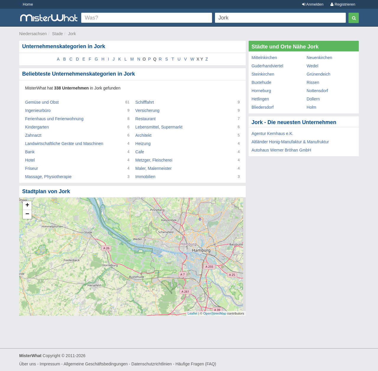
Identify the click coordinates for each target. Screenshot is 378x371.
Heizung (142, 143)
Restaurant (145, 118)
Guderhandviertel (267, 66)
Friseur (31, 168)
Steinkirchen (263, 74)
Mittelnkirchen (264, 57)
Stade (57, 33)
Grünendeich (318, 74)
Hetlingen (260, 99)
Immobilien (145, 176)
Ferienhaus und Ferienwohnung (54, 118)
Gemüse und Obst (42, 102)
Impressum (50, 364)
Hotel (30, 160)
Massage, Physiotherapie (48, 176)
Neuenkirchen (319, 57)
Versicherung (147, 110)
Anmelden (312, 4)
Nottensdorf (317, 90)
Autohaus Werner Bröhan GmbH (281, 150)
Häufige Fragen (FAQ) (195, 364)
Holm (311, 107)
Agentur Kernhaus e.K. (273, 133)
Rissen (313, 82)
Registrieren (342, 4)
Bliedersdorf (263, 107)
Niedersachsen (33, 33)
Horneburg (261, 90)
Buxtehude (261, 82)
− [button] (27, 214)
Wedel (312, 66)
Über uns (27, 364)
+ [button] (27, 205)
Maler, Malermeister (153, 168)
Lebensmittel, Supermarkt (159, 127)
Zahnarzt (33, 135)
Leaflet (192, 313)
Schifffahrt (144, 102)
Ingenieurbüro (37, 110)
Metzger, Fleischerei (153, 160)
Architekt (143, 135)
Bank (30, 151)
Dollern (313, 99)
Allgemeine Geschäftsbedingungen (95, 364)
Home (28, 4)
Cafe (139, 151)
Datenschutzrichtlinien (151, 364)
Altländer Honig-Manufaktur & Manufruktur (290, 141)
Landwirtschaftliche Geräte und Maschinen (64, 143)
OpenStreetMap (214, 313)
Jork (72, 33)
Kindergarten (37, 127)
